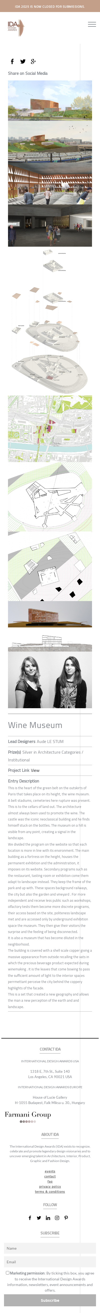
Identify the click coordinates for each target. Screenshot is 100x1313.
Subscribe (50, 1300)
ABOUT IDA (50, 1134)
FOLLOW (50, 1205)
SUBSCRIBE (50, 1233)
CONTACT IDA (50, 1049)
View (35, 770)
